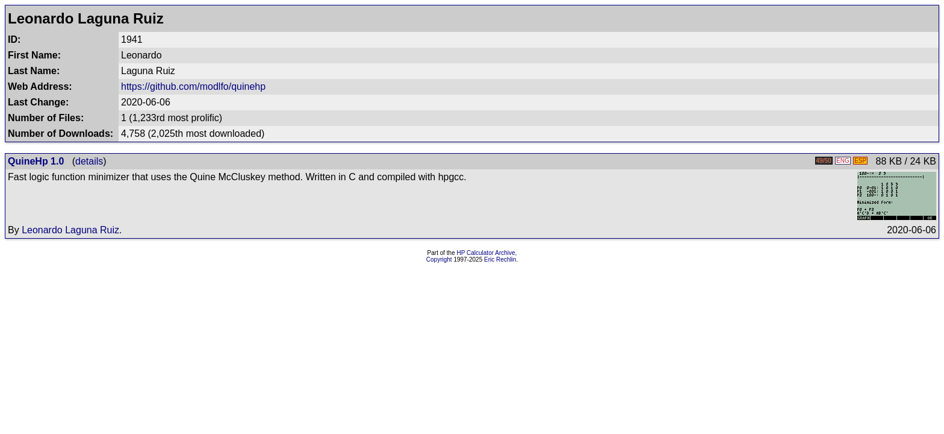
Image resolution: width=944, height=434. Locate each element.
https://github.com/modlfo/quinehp (193, 86)
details (89, 161)
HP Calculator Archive (486, 253)
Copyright (439, 259)
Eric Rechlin (500, 259)
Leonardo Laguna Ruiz (70, 230)
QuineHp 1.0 (36, 161)
